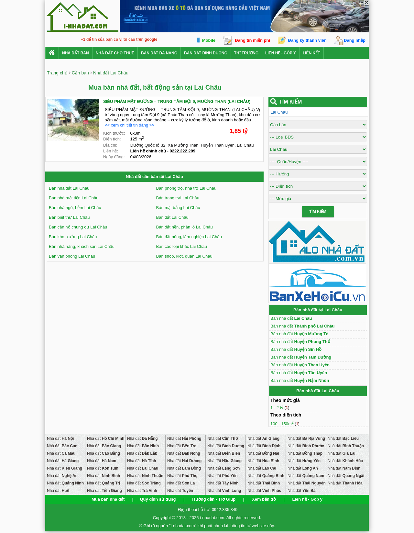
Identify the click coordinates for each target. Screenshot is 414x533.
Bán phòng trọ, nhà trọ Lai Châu (186, 188)
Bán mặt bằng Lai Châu (178, 207)
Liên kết (311, 53)
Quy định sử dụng (158, 499)
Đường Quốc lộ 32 (148, 145)
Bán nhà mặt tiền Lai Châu (73, 197)
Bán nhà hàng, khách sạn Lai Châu (81, 246)
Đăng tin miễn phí (252, 40)
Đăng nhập (354, 40)
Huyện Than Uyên (217, 145)
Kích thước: (114, 133)
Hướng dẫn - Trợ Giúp (213, 499)
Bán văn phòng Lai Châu (72, 256)
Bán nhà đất (291, 318)
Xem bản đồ (264, 499)
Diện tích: (112, 139)
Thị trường (246, 53)
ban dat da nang (159, 53)
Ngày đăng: (114, 156)
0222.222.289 (183, 151)
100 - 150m (282, 423)
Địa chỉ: (110, 145)
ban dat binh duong (205, 53)
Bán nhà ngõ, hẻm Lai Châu (75, 207)
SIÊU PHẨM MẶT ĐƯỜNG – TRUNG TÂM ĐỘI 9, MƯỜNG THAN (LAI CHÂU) (176, 101)
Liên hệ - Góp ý (280, 53)
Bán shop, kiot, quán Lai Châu (184, 256)
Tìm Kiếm (317, 211)
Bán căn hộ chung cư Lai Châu (78, 227)
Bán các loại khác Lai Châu (181, 246)
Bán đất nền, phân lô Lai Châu (184, 227)
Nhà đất (60, 438)
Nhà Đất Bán (75, 53)
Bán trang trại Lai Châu (177, 197)
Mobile (208, 40)
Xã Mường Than (183, 145)
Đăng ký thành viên (307, 40)
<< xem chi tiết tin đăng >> (129, 125)
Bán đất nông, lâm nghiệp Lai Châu (189, 236)
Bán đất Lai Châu (172, 217)
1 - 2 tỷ (277, 407)
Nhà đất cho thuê (115, 53)
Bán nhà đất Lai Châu (69, 188)
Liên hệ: (110, 151)
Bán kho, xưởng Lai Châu (73, 236)
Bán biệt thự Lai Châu (69, 217)
